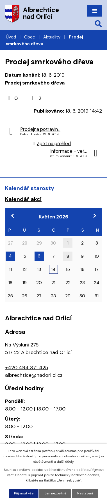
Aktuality (52, 37)
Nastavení (85, 493)
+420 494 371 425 (26, 367)
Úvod (11, 37)
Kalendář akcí (23, 199)
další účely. (65, 461)
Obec (29, 37)
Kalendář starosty (29, 188)
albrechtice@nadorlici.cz (34, 375)
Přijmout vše (23, 493)
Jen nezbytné (55, 493)
